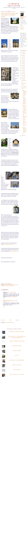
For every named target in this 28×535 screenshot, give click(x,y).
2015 (22, 70)
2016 (22, 68)
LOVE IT (17, 355)
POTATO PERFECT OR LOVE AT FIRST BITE (24, 130)
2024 (22, 55)
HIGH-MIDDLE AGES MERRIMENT (17, 360)
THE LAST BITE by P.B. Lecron (16, 374)
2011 (22, 77)
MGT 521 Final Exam (7, 300)
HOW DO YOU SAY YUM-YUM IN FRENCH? (24, 108)
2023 (22, 57)
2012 (22, 75)
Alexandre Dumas (8, 284)
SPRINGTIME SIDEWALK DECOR (17, 331)
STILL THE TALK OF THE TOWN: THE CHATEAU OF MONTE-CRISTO (9, 15)
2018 (22, 65)
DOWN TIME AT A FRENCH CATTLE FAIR (24, 93)
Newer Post (3, 320)
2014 (22, 72)
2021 (22, 60)
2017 (22, 67)
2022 (22, 58)
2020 (22, 62)
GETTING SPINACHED (24, 113)
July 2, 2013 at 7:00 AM (11, 292)
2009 (22, 135)
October (24, 86)
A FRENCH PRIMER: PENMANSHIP (17, 341)
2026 (22, 52)
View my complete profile (22, 28)
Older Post (17, 320)
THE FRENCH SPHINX (17, 345)
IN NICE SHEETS (17, 369)
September (24, 87)
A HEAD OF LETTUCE (17, 364)
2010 (22, 78)
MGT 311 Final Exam (13, 296)
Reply (4, 297)
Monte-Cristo (15, 284)
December (24, 80)
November (24, 83)
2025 (22, 53)
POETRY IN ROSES (17, 350)
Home (10, 320)
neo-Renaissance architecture (7, 285)
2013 (22, 73)
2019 (22, 63)
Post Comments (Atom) (9, 322)
